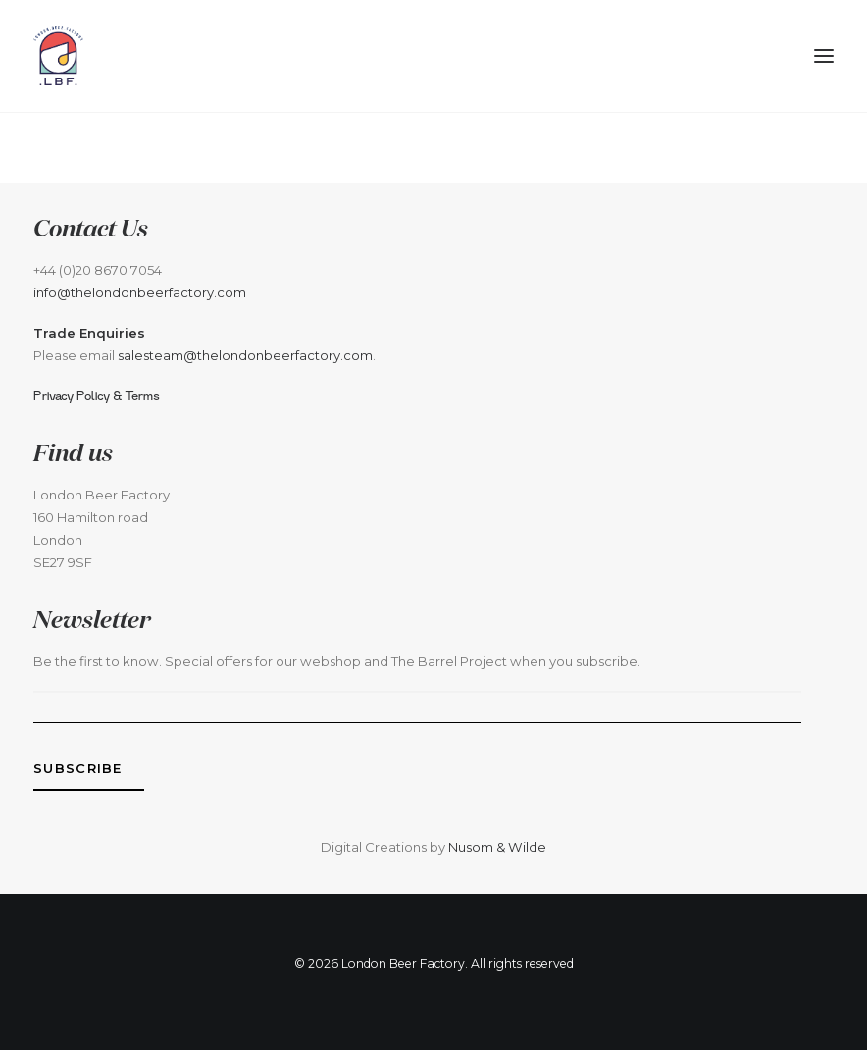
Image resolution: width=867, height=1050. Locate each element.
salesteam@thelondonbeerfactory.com (245, 355)
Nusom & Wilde (497, 847)
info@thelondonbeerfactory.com (139, 292)
